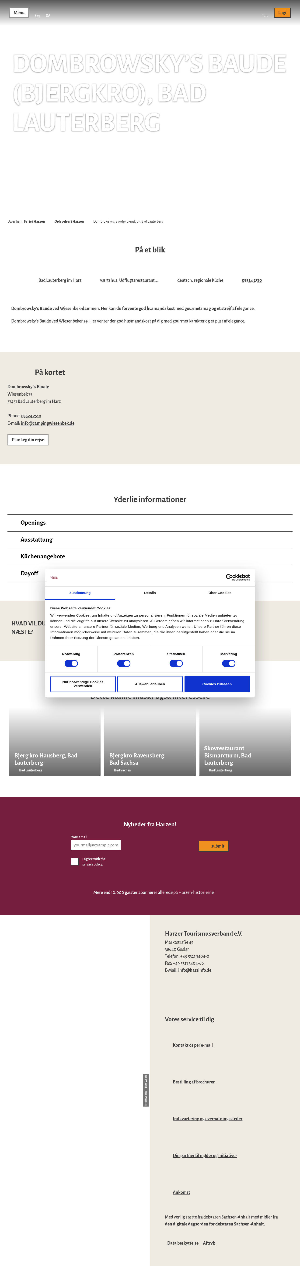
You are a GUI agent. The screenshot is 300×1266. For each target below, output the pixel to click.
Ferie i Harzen (34, 221)
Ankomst (181, 1192)
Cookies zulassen (217, 684)
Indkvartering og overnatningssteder (207, 1119)
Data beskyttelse (183, 1243)
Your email (79, 837)
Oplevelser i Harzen (69, 221)
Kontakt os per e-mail (193, 1045)
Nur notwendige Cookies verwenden (83, 684)
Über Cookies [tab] (220, 593)
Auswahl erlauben (150, 684)
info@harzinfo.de (194, 970)
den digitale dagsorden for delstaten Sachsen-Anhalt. (215, 1224)
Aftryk (209, 1243)
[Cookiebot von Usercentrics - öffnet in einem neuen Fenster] (229, 577)
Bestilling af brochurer (194, 1082)
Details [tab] (150, 593)
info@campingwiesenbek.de (47, 423)
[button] (265, 13)
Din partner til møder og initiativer (205, 1155)
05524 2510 (252, 280)
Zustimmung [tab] (80, 593)
